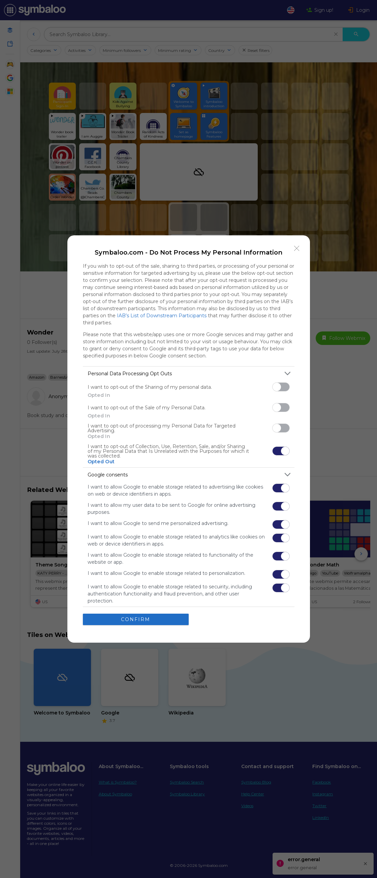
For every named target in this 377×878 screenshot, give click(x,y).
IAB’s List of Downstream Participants (162, 316)
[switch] (281, 386)
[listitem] (188, 373)
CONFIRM (135, 619)
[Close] (296, 248)
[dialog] (188, 439)
